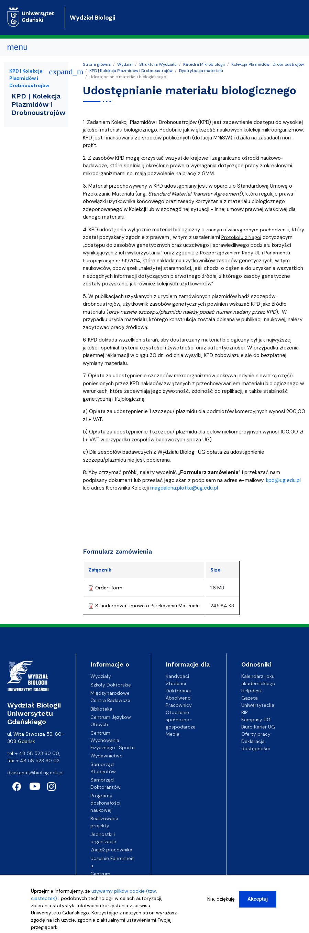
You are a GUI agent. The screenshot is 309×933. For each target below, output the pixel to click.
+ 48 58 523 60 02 (37, 760)
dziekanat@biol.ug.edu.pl (35, 772)
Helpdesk (251, 691)
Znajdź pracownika (111, 850)
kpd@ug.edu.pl (283, 480)
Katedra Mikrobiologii (204, 64)
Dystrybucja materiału (201, 70)
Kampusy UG (256, 719)
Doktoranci (178, 691)
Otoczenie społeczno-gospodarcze (181, 719)
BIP (244, 712)
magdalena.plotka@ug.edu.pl (184, 487)
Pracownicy (179, 705)
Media (172, 734)
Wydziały (100, 676)
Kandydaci (177, 676)
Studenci (176, 683)
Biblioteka (101, 709)
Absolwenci (178, 698)
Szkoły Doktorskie (110, 685)
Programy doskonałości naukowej (105, 803)
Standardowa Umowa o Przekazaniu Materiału (147, 605)
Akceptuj (257, 899)
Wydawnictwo (106, 756)
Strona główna (97, 64)
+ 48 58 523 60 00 (37, 753)
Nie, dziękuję (221, 899)
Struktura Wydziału (158, 64)
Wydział (125, 64)
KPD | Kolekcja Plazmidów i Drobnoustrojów (131, 70)
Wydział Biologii (92, 17)
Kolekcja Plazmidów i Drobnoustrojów (267, 64)
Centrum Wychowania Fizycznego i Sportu (112, 740)
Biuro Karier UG (258, 727)
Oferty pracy (256, 734)
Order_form (108, 588)
